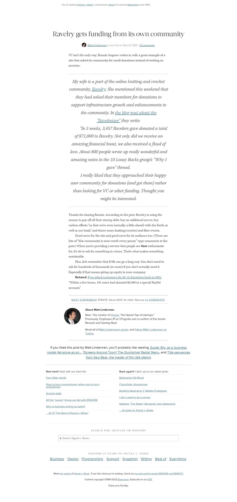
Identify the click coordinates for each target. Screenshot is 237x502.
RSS (150, 479)
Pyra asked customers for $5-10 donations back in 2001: (125, 277)
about (111, 4)
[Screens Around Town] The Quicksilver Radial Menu (121, 352)
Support (112, 459)
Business (57, 459)
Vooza (115, 315)
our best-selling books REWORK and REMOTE (159, 473)
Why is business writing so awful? (65, 406)
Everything (177, 459)
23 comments (147, 45)
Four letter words (56, 377)
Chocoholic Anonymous (133, 384)
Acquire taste (54, 393)
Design (73, 459)
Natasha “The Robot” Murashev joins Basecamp (147, 403)
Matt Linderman (97, 45)
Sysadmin (130, 459)
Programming (92, 459)
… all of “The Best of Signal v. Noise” (67, 413)
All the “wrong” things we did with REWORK (72, 400)
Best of (160, 459)
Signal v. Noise (85, 4)
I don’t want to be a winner (135, 397)
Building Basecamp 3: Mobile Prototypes (143, 391)
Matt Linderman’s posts (113, 329)
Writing (146, 459)
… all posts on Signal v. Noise (136, 410)
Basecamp (132, 4)
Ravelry (99, 89)
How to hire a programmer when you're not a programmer (72, 386)
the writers (65, 473)
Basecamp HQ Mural (131, 377)
